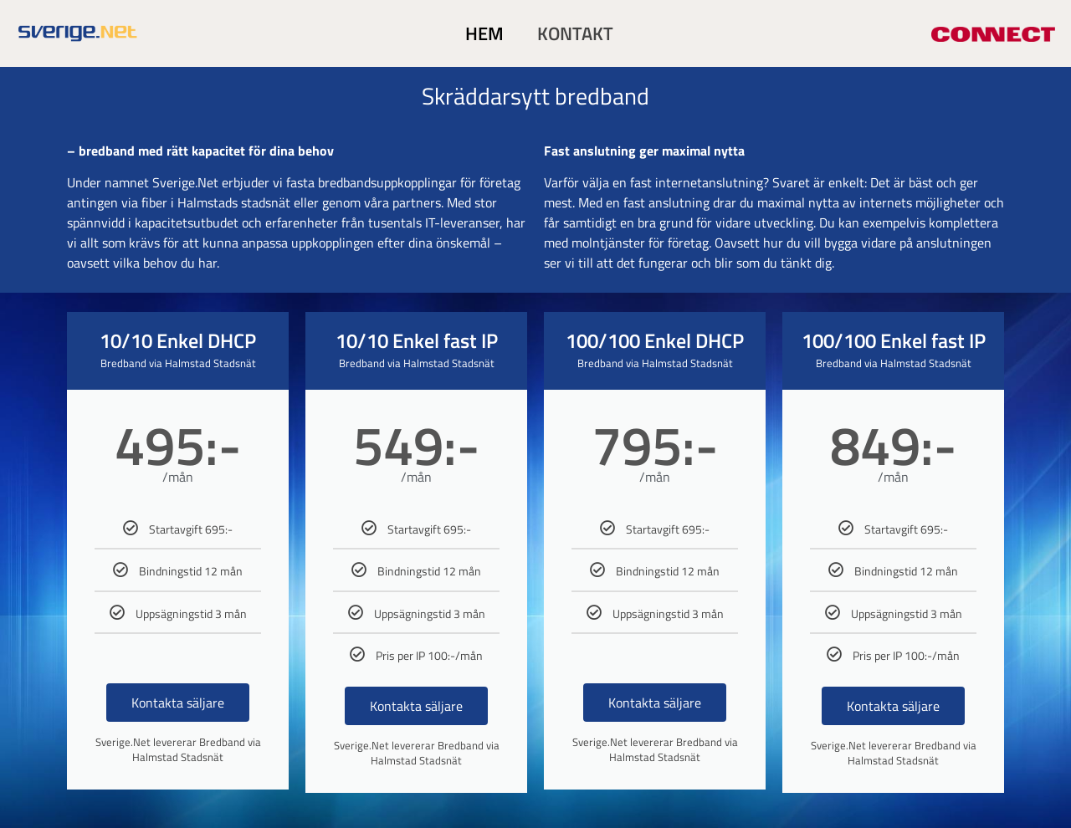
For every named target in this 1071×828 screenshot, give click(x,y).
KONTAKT (575, 33)
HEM (484, 33)
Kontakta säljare (177, 703)
